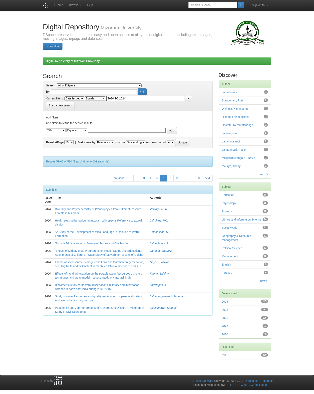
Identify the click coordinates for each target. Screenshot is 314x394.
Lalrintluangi (229, 92)
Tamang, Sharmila (161, 250)
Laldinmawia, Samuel (163, 307)
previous (119, 178)
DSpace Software (202, 380)
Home (58, 5)
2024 (225, 301)
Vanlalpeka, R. (159, 209)
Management (230, 256)
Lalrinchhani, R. (159, 243)
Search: (51, 85)
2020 (225, 334)
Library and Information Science (242, 219)
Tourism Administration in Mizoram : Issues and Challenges (92, 243)
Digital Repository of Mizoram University (73, 61)
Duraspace (251, 380)
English (226, 264)
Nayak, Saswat (159, 262)
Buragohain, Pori (232, 100)
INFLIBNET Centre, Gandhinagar (246, 384)
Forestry (227, 272)
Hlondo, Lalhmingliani (235, 116)
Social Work (229, 227)
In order (120, 142)
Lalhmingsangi (231, 141)
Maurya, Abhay (231, 166)
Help (90, 5)
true (224, 355)
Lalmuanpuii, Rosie (234, 149)
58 (198, 178)
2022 (225, 309)
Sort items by (86, 142)
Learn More (52, 46)
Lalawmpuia (229, 133)
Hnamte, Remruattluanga (237, 125)
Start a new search (60, 105)
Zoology (227, 211)
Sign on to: (259, 5)
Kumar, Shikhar (159, 273)
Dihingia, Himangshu (235, 108)
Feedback (267, 380)
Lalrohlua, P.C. (159, 220)
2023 (225, 326)
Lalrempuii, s (158, 285)
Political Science (232, 248)
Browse (75, 5)
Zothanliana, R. (159, 232)
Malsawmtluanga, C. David (238, 157)
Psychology (229, 203)
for (48, 91)
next (207, 178)
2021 (225, 318)
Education (228, 194)
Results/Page (55, 142)
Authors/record (156, 142)
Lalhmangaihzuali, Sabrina (166, 296)
